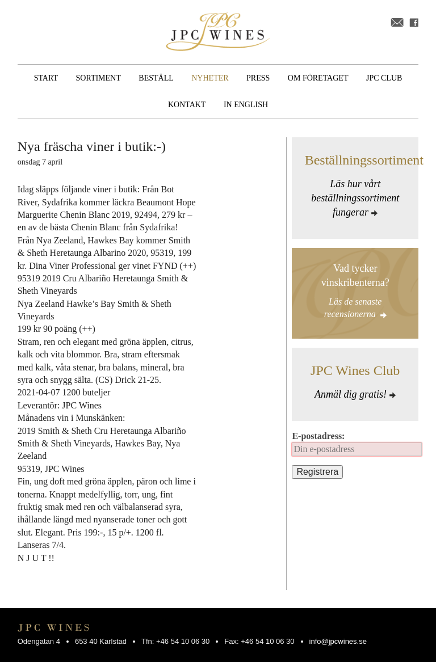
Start (46, 78)
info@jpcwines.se (338, 641)
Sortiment (98, 78)
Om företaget (318, 78)
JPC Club (384, 78)
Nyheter (209, 78)
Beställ (156, 78)
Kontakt (187, 104)
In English (246, 104)
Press (258, 78)
